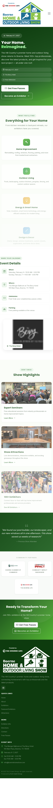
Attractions (5, 713)
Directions (5, 728)
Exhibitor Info (6, 724)
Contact (4, 732)
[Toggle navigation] (49, 13)
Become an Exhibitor (17, 96)
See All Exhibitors (12, 512)
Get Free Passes (15, 88)
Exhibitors (4, 705)
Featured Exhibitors (8, 709)
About (3, 701)
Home (3, 698)
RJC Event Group (16, 774)
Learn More (9, 421)
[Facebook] (3, 688)
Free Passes (5, 735)
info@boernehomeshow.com (14, 762)
